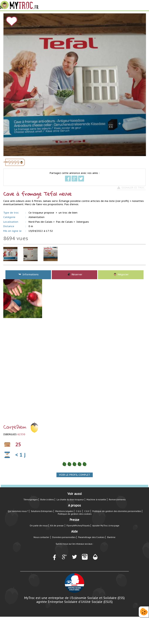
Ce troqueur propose (42, 212)
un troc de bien (68, 212)
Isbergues (82, 221)
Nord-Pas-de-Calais (40, 221)
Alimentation (36, 217)
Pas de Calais (64, 221)
